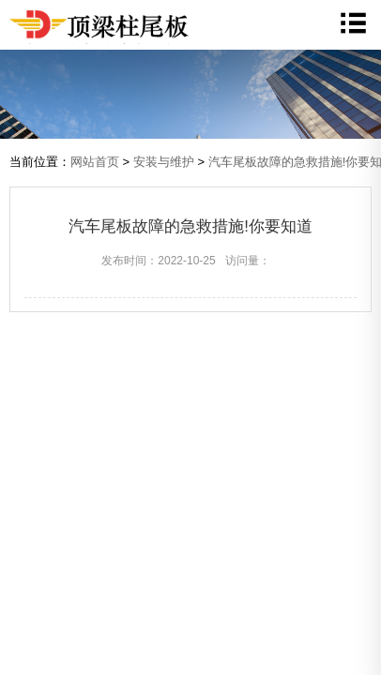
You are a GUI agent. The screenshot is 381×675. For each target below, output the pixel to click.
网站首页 (94, 162)
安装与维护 (163, 162)
